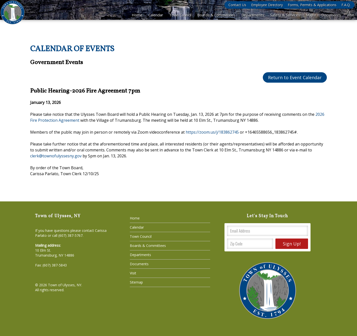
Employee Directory (267, 4)
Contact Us (237, 4)
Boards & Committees (216, 14)
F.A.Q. (346, 4)
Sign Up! (292, 244)
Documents (331, 14)
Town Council (180, 14)
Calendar (155, 14)
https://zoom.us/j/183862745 (212, 132)
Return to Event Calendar (295, 77)
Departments (252, 14)
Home (137, 14)
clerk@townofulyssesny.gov (56, 156)
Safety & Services (285, 14)
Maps (310, 14)
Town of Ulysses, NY (64, 285)
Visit (350, 14)
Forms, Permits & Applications (312, 4)
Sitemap (136, 282)
